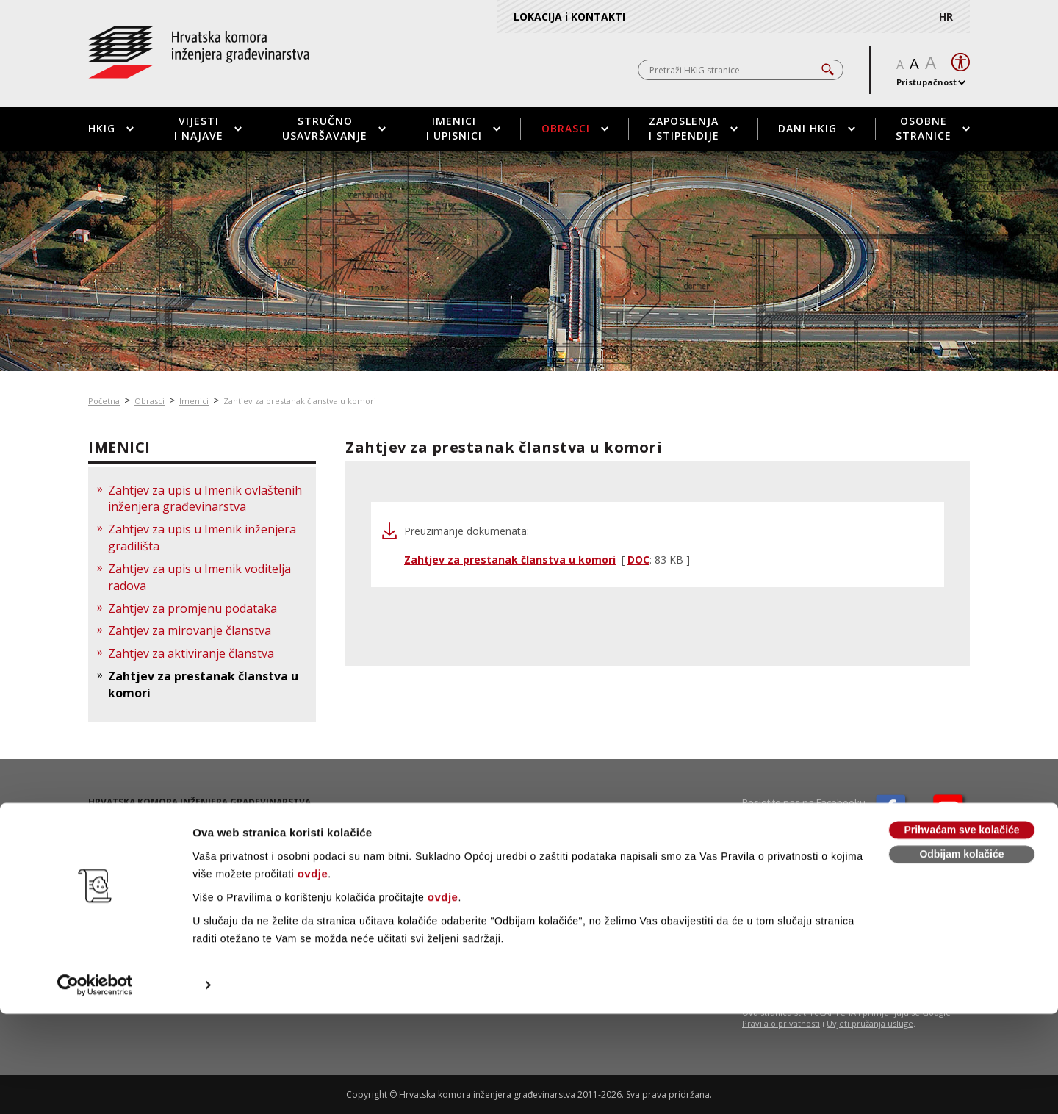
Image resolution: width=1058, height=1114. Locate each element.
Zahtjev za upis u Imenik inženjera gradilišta (202, 537)
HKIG (111, 128)
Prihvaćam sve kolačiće (961, 930)
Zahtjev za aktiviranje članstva (191, 653)
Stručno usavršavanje (334, 128)
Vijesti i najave (208, 128)
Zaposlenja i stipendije (693, 128)
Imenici (194, 400)
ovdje (313, 974)
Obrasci (574, 128)
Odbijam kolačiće (961, 954)
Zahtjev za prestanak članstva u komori (299, 400)
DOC (638, 560)
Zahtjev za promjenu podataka (192, 608)
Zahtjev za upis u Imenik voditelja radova (199, 577)
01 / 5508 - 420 (141, 833)
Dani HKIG (816, 128)
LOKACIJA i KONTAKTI (569, 17)
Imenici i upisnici (463, 128)
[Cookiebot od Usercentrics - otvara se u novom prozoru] (95, 1085)
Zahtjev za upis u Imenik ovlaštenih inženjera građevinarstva (205, 498)
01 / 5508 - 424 (139, 845)
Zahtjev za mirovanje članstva (189, 630)
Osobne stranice (933, 128)
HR (946, 17)
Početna (104, 400)
